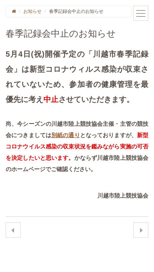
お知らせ (32, 11)
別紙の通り (65, 135)
